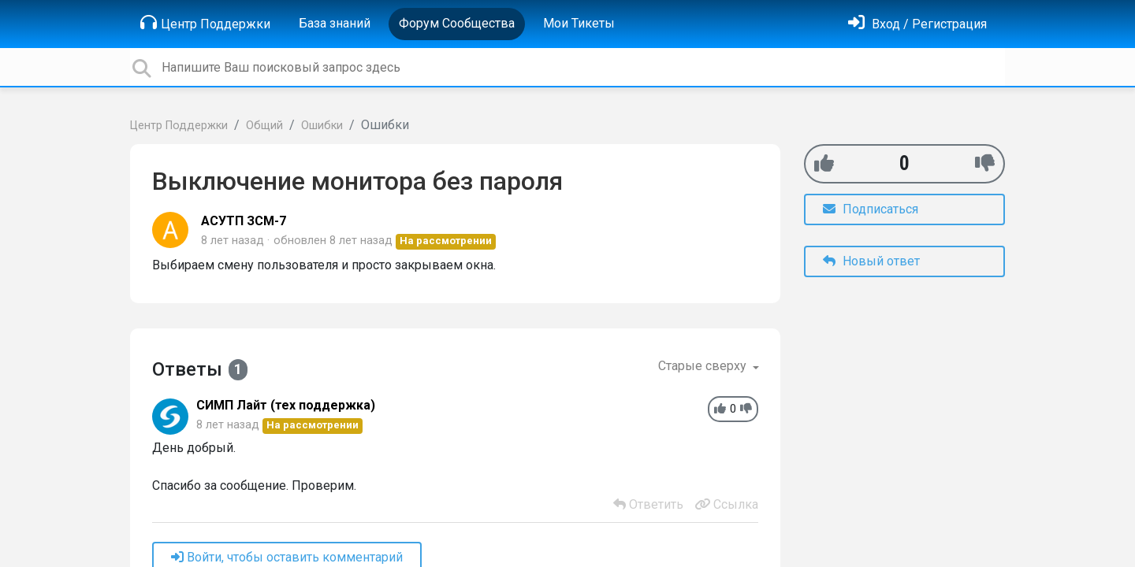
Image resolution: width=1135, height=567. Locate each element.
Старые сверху (704, 365)
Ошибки (322, 125)
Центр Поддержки (205, 23)
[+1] (824, 163)
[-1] (985, 163)
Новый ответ (871, 261)
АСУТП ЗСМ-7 (243, 220)
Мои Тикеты (579, 23)
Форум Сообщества (457, 23)
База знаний (334, 23)
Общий (264, 125)
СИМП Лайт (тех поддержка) (285, 405)
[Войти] (917, 24)
